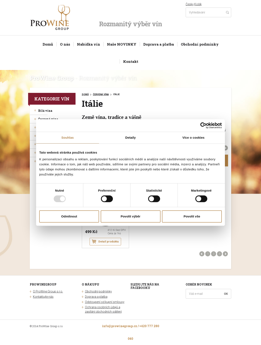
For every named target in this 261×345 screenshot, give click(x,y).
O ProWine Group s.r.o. (48, 291)
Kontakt (130, 61)
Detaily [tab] (130, 137)
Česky (190, 4)
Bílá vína (45, 111)
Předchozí (202, 253)
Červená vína (48, 119)
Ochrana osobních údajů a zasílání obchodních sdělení (103, 309)
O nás (65, 44)
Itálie (116, 94)
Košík (198, 4)
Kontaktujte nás (43, 296)
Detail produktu (108, 241)
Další (225, 147)
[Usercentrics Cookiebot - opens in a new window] (203, 125)
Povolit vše (192, 216)
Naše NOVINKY (121, 44)
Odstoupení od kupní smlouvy (104, 302)
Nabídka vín (88, 44)
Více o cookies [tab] (193, 137)
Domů (48, 44)
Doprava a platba (158, 44)
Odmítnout (69, 216)
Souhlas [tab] (67, 137)
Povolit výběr (130, 216)
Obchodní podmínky (200, 44)
